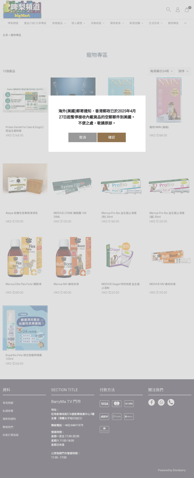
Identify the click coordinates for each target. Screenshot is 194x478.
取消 (82, 137)
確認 (111, 137)
